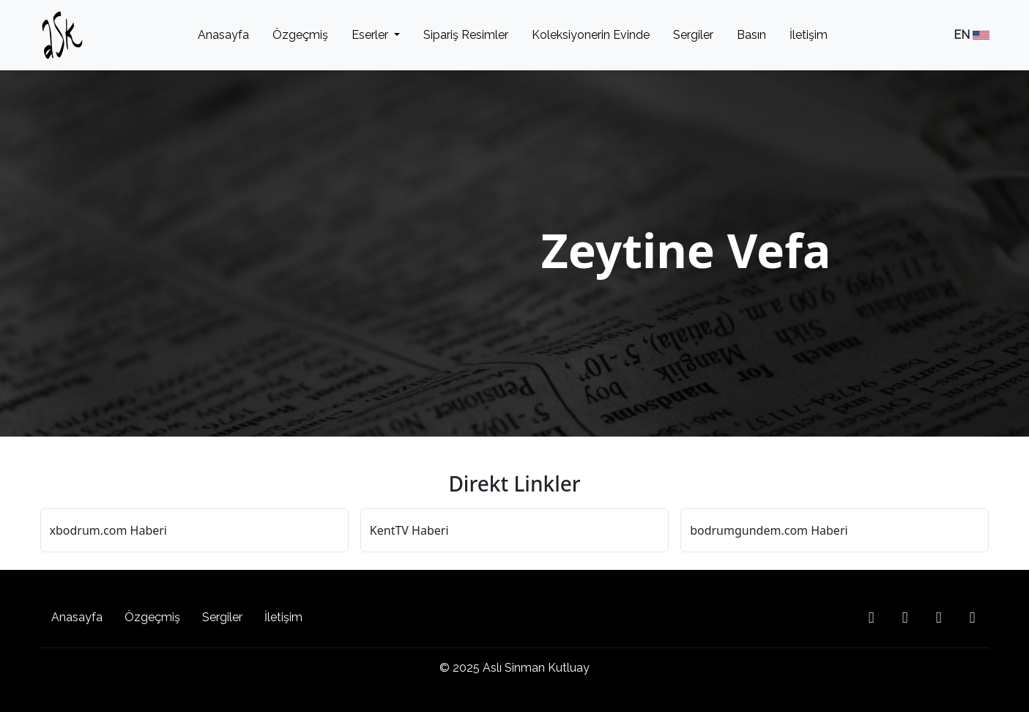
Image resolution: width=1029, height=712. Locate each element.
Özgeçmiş (300, 35)
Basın (751, 35)
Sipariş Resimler (465, 35)
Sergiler (693, 35)
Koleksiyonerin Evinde (591, 35)
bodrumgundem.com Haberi (768, 530)
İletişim (809, 35)
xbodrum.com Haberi (108, 530)
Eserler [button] (371, 35)
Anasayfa (223, 35)
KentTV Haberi (409, 530)
